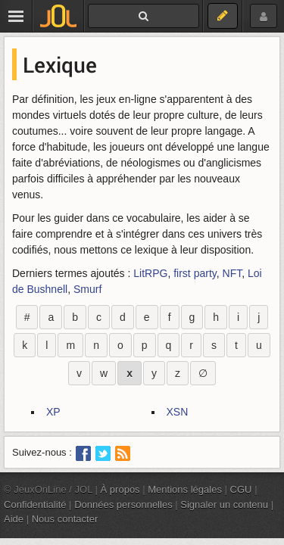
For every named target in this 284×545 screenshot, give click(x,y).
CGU (241, 489)
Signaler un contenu (224, 504)
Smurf (87, 289)
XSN (178, 412)
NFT (232, 273)
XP (53, 412)
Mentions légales (185, 489)
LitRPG (150, 273)
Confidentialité (35, 504)
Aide (13, 519)
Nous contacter (65, 519)
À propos (120, 489)
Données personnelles (123, 504)
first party (195, 273)
